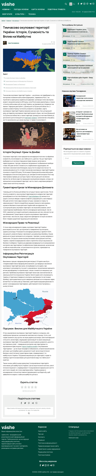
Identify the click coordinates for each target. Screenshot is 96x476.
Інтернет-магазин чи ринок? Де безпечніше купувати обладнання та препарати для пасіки (84, 116)
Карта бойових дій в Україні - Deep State (80, 79)
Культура (20, 14)
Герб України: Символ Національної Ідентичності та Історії (79, 42)
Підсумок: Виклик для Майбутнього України (18, 91)
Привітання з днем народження (49, 449)
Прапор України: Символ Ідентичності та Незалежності (79, 55)
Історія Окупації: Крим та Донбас (15, 78)
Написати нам (73, 438)
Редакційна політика (45, 452)
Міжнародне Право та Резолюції (15, 84)
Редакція (41, 440)
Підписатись (78, 163)
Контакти (41, 437)
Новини (6, 9)
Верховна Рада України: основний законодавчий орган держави (80, 66)
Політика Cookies (44, 455)
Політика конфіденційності (47, 443)
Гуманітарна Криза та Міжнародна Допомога (19, 81)
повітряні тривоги (31, 118)
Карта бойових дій (34, 196)
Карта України (38, 9)
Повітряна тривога (56, 9)
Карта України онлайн (29, 346)
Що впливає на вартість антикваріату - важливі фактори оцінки (84, 132)
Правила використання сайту (48, 446)
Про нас (41, 434)
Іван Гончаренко (11, 43)
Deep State (7, 14)
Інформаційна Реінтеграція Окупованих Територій (20, 88)
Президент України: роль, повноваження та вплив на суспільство (78, 31)
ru (74, 4)
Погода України (21, 9)
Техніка (32, 14)
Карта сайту (42, 431)
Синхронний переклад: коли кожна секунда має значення (84, 98)
